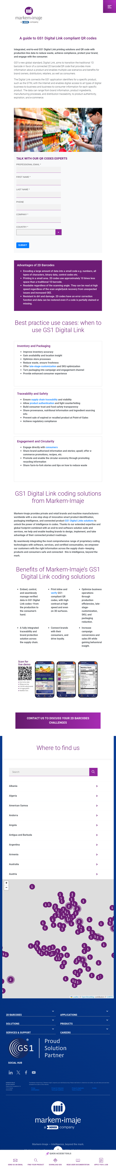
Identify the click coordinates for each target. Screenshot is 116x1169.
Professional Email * (28, 164)
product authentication (42, 403)
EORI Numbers (35, 1090)
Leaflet (74, 997)
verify (54, 592)
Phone (20, 202)
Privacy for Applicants (78, 1088)
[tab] (31, 1012)
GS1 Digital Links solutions (79, 520)
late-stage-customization (42, 366)
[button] (6, 883)
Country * (22, 227)
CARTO (110, 997)
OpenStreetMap (88, 997)
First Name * (23, 177)
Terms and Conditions (57, 1090)
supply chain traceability (44, 399)
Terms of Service (76, 1090)
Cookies (94, 1088)
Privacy (33, 1088)
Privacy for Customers (58, 1088)
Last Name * (23, 189)
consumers (52, 447)
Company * (22, 214)
